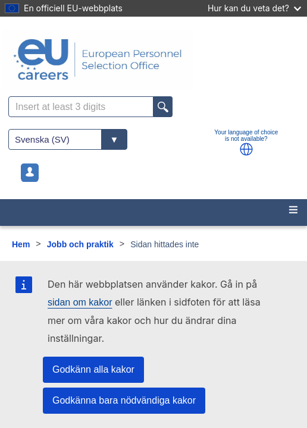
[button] (246, 149)
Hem (21, 244)
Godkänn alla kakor (93, 369)
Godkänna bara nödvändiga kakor (124, 400)
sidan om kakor (80, 302)
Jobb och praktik (80, 244)
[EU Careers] (153, 59)
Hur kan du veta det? (254, 8)
